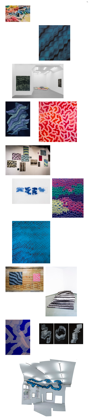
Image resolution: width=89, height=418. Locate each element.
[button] (87, 2)
